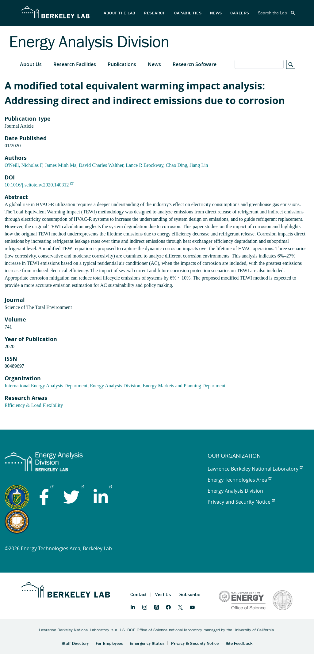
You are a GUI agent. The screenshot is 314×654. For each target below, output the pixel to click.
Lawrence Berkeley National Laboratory (255, 468)
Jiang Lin (199, 165)
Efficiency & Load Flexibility (34, 405)
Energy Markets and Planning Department (184, 385)
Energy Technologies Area (239, 479)
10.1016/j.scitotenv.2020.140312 (39, 184)
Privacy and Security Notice (241, 501)
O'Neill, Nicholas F (23, 165)
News (154, 64)
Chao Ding (176, 165)
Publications (122, 64)
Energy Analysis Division (115, 385)
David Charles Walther (101, 165)
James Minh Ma (60, 165)
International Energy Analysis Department (46, 385)
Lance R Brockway (144, 165)
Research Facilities (74, 64)
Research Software (194, 64)
